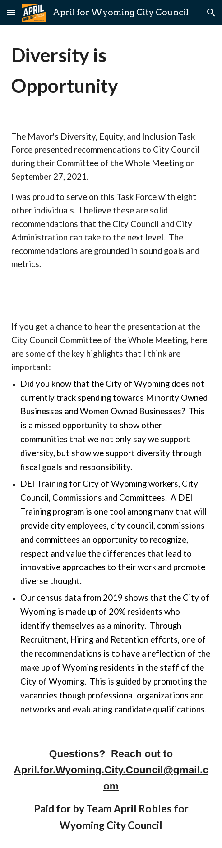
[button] (11, 12)
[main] (111, 70)
